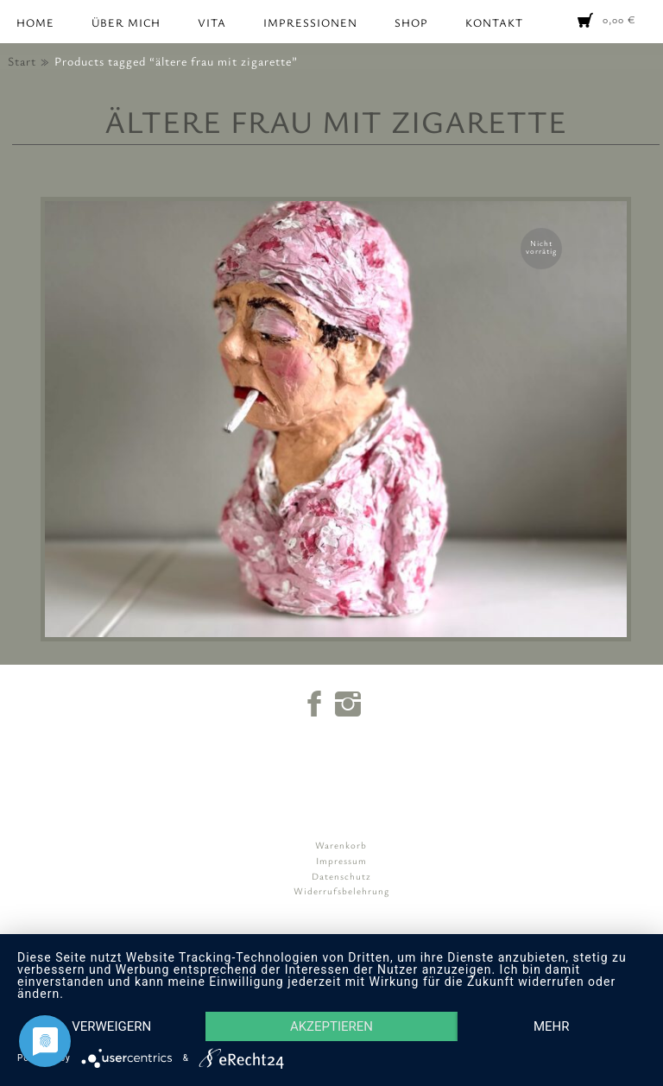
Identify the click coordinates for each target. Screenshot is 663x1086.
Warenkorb (341, 844)
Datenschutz (341, 875)
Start (22, 61)
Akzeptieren (331, 1026)
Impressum (341, 860)
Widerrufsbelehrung (341, 890)
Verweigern (111, 1026)
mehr (552, 1026)
